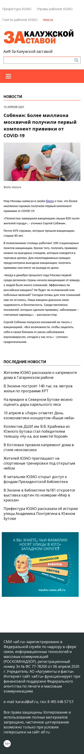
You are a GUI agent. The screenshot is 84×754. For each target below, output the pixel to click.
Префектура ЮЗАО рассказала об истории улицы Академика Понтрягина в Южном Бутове (41, 513)
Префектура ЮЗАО (16, 9)
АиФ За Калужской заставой (27, 51)
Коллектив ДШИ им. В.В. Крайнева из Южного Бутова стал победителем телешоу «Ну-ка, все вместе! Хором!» (37, 431)
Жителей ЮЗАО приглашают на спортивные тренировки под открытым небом (39, 463)
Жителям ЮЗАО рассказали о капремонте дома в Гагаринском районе (40, 375)
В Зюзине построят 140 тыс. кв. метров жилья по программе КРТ (38, 388)
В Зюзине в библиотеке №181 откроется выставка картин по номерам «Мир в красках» (39, 495)
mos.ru (48, 20)
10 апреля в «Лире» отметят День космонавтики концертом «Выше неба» (39, 415)
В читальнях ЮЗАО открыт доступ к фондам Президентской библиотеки (36, 479)
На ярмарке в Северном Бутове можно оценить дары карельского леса (38, 402)
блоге (50, 201)
